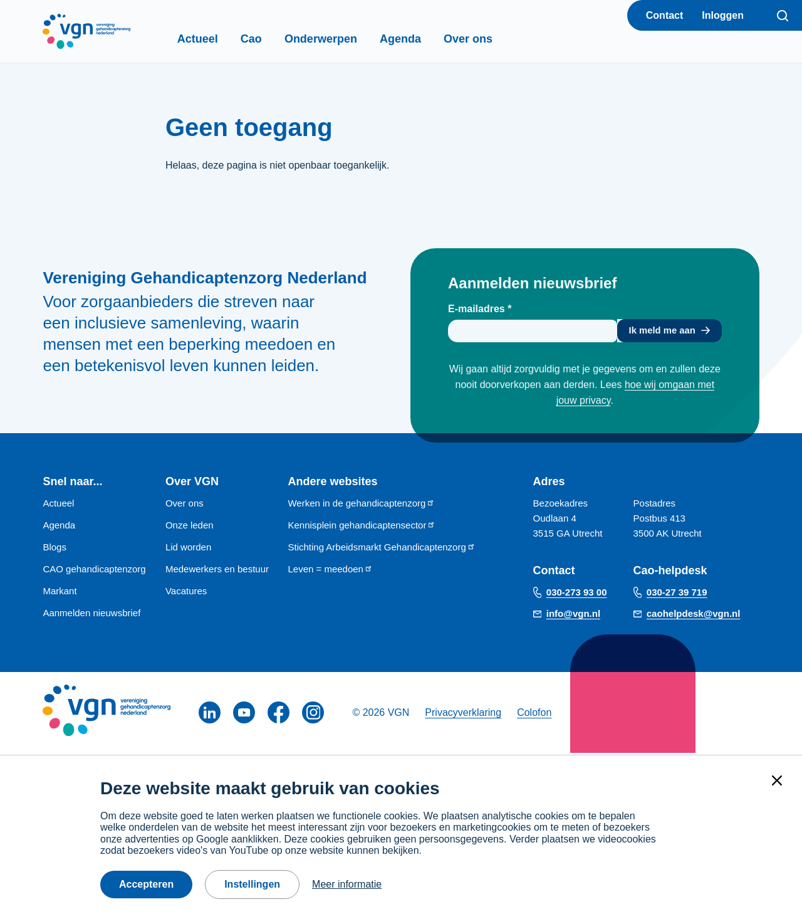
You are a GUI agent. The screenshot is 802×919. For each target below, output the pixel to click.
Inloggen (723, 15)
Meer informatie (347, 884)
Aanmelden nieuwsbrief (91, 614)
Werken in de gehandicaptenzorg (361, 505)
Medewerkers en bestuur (217, 570)
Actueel (219, 39)
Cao (272, 39)
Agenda (421, 39)
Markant (59, 592)
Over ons (489, 39)
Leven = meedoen (330, 570)
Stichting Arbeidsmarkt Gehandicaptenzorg (381, 549)
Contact (665, 15)
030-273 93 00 (576, 594)
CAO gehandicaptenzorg (94, 570)
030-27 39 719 (677, 594)
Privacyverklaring (463, 714)
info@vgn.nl (573, 616)
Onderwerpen (342, 39)
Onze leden (189, 527)
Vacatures (186, 592)
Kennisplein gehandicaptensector (361, 527)
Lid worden (188, 549)
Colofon (534, 714)
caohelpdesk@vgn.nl (694, 616)
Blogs (54, 549)
